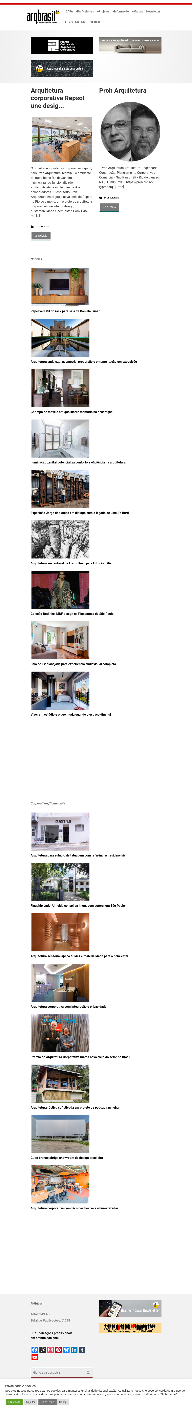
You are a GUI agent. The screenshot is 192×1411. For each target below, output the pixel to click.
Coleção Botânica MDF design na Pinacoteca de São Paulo (72, 614)
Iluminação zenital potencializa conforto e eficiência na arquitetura (78, 462)
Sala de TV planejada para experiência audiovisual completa (73, 664)
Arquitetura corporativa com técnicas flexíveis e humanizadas (74, 1208)
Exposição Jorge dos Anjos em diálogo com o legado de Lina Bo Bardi (80, 513)
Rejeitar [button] (30, 1402)
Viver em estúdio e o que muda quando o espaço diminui (71, 714)
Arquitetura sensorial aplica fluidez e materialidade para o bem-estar (80, 956)
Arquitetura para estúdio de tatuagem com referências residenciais (78, 855)
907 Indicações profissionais (52, 1333)
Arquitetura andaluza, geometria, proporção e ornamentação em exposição (84, 362)
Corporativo (42, 226)
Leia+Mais (41, 235)
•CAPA (69, 11)
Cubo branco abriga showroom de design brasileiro (67, 1158)
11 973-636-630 (75, 22)
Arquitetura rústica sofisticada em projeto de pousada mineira (75, 1107)
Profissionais (111, 197)
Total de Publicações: (46, 1320)
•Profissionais (85, 11)
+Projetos (103, 11)
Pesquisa (94, 22)
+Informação (121, 11)
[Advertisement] (55, 765)
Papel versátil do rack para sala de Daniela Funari (65, 311)
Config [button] (63, 1402)
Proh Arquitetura (122, 90)
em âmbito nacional (45, 1338)
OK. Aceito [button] (14, 1402)
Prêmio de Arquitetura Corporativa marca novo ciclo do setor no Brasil (80, 1057)
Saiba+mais (47, 1402)
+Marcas (137, 11)
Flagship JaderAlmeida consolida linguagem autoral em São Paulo (78, 906)
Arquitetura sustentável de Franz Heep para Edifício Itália (71, 563)
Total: (35, 1314)
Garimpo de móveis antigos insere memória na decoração (72, 412)
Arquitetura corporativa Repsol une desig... (57, 98)
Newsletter (153, 11)
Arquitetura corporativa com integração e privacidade (69, 1006)
